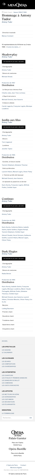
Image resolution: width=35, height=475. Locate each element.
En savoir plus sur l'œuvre (13, 61)
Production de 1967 (8, 83)
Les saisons (6, 350)
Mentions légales (16, 467)
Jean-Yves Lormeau (18, 93)
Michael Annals (7, 76)
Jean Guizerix (18, 99)
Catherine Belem (17, 227)
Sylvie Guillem (12, 229)
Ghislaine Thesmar (21, 165)
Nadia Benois (6, 273)
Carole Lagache (7, 106)
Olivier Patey (27, 171)
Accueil (5, 341)
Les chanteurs (7, 375)
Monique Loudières (13, 289)
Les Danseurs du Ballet (11, 380)
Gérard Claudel (7, 235)
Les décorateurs (8, 402)
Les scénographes (9, 397)
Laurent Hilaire (7, 171)
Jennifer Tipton (7, 149)
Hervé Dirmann (18, 235)
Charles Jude (6, 93)
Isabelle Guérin (16, 286)
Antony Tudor (7, 22)
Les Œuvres (6, 361)
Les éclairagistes (8, 404)
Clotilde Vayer (12, 187)
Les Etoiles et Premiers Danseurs (14, 378)
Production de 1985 (8, 155)
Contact (23, 465)
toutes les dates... (13, 47)
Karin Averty (6, 185)
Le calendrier (7, 352)
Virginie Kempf (23, 229)
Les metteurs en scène (10, 394)
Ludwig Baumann (8, 308)
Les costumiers (7, 399)
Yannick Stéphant (8, 165)
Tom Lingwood (7, 142)
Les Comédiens (7, 383)
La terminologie (8, 413)
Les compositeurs (8, 364)
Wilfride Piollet (15, 291)
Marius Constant (7, 36)
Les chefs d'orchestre (10, 385)
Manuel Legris (17, 171)
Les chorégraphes (9, 366)
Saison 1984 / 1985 (20, 12)
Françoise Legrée (19, 106)
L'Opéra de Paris (12, 465)
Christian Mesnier (13, 299)
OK (30, 418)
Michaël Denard (7, 99)
